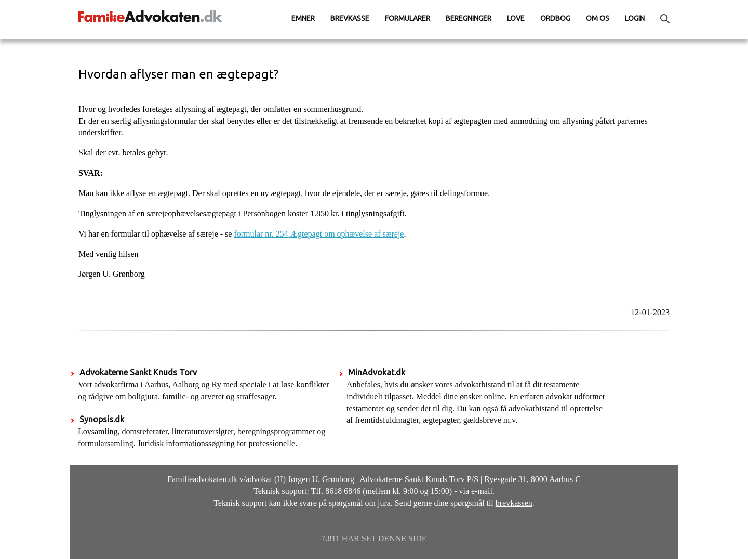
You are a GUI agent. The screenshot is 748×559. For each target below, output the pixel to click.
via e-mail (475, 491)
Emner (303, 18)
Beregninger (468, 18)
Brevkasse (349, 18)
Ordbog (555, 18)
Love (516, 18)
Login (635, 18)
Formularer (407, 18)
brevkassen (514, 503)
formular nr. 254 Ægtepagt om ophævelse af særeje (319, 233)
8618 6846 (342, 491)
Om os (597, 18)
